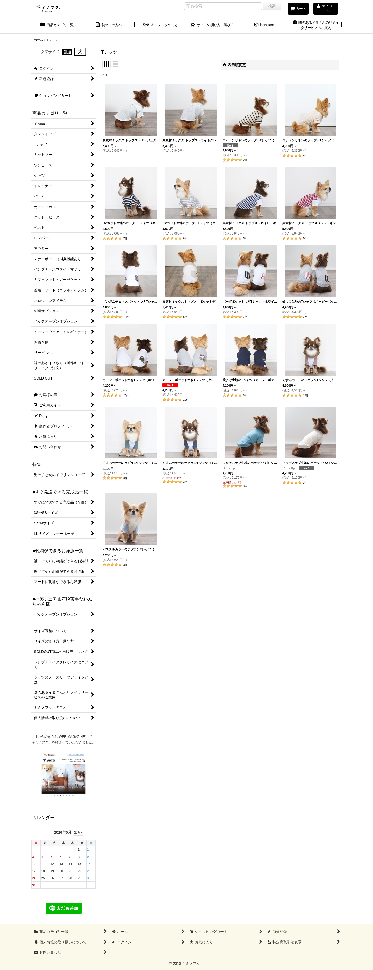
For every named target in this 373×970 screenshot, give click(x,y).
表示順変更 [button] (234, 65)
